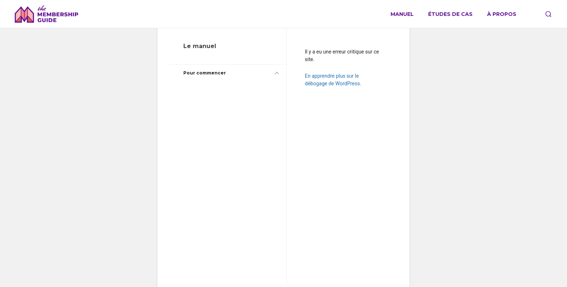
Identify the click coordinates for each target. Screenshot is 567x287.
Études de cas (450, 14)
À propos (501, 14)
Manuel (402, 14)
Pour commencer (204, 73)
